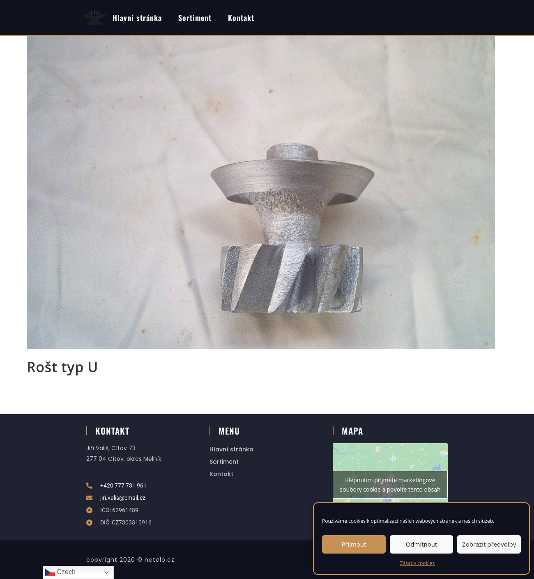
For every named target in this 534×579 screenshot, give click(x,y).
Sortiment (195, 17)
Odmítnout (421, 544)
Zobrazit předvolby (489, 544)
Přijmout (353, 544)
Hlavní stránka (137, 17)
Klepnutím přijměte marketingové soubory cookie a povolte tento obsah (390, 484)
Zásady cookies (417, 563)
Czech (60, 572)
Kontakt (241, 17)
